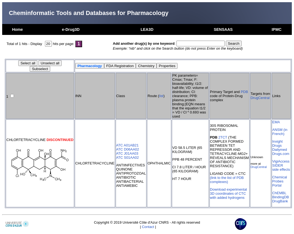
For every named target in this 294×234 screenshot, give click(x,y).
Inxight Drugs (277, 143)
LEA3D (146, 29)
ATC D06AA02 (127, 149)
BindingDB (280, 197)
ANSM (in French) (279, 132)
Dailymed (279, 150)
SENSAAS (223, 29)
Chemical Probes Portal (279, 181)
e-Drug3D (71, 29)
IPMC (276, 29)
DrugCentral (260, 98)
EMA (276, 122)
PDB (244, 92)
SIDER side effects (281, 167)
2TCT (222, 137)
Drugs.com (280, 154)
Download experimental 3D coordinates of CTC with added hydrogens (228, 193)
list (161, 96)
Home (17, 29)
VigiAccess (280, 161)
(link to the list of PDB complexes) (227, 180)
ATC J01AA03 (127, 153)
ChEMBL (279, 193)
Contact (148, 227)
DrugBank (280, 201)
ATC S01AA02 (127, 157)
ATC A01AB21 (127, 145)
